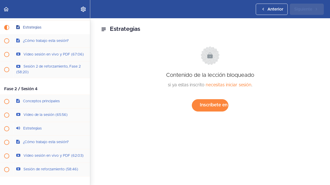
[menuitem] (83, 9)
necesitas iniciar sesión (228, 85)
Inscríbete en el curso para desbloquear (214, 105)
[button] (6, 9)
